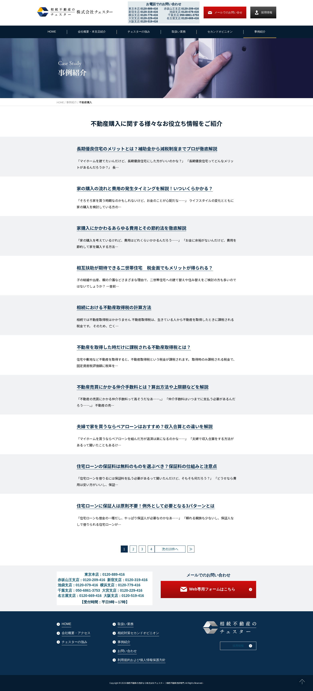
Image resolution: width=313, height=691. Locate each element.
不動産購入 (85, 102)
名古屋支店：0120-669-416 (80, 596)
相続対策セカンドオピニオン (138, 633)
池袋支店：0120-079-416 (78, 585)
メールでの (225, 12)
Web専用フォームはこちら (208, 590)
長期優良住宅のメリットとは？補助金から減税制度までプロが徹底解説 (147, 148)
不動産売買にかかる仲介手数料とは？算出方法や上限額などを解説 (142, 386)
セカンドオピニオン (220, 31)
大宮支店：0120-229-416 (122, 590)
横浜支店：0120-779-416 (120, 585)
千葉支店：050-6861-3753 (79, 590)
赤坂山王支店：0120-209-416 (81, 580)
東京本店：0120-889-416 (104, 574)
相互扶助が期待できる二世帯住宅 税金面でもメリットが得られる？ (145, 267)
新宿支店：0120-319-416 (127, 580)
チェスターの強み (139, 31)
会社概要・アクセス (76, 633)
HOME (52, 31)
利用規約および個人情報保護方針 (141, 660)
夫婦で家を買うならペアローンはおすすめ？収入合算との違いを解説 (145, 426)
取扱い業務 (179, 31)
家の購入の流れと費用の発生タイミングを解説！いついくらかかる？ (145, 188)
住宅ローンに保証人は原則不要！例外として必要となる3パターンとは (146, 505)
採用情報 (263, 12)
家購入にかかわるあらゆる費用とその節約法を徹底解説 (131, 228)
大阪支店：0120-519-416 (124, 596)
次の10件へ (170, 549)
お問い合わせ (127, 651)
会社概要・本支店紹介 (92, 31)
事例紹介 (259, 31)
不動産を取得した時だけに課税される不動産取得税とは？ (134, 347)
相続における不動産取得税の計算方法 (114, 307)
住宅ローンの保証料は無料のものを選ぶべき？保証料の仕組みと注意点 (147, 466)
